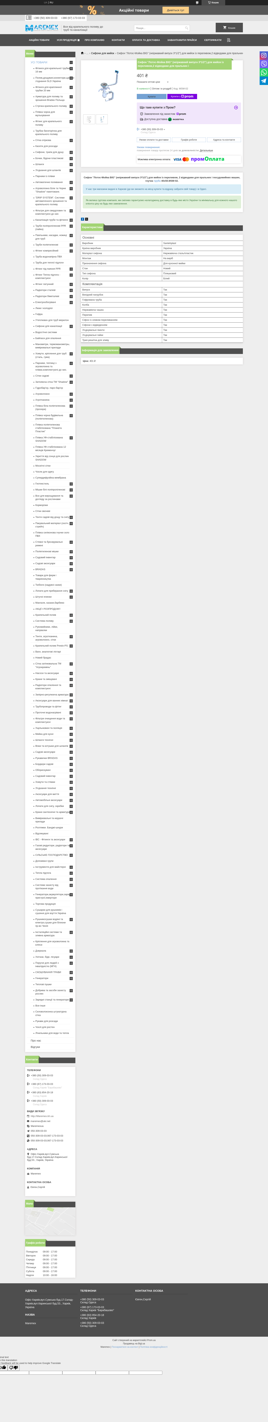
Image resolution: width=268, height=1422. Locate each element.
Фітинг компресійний (46, 250)
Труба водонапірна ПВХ (48, 256)
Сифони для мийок (102, 53)
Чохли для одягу (44, 471)
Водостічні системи (46, 332)
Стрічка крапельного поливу (51, 106)
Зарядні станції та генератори (52, 999)
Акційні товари (39, 40)
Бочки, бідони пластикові (49, 158)
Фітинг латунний (44, 284)
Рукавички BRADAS (46, 758)
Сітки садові (42, 375)
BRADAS (40, 569)
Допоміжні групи (44, 861)
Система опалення (46, 879)
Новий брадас (43, 657)
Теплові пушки (43, 984)
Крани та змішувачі (46, 679)
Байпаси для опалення (48, 338)
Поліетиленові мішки (47, 551)
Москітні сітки (42, 465)
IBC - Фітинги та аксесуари (50, 839)
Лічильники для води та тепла (52, 1033)
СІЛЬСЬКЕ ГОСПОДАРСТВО (51, 855)
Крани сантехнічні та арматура (52, 812)
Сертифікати (212, 40)
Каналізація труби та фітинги (51, 219)
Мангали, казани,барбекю (49, 602)
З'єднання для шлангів (48, 170)
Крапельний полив (45, 614)
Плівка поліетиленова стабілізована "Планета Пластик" (48, 428)
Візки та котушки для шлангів (51, 746)
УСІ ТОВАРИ (39, 62)
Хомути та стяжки (45, 782)
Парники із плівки (45, 176)
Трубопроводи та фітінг (48, 706)
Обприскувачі (42, 770)
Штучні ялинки (43, 596)
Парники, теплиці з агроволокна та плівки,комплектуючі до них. (51, 366)
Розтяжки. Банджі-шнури (49, 827)
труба (157, 180)
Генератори (41, 978)
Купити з (182, 96)
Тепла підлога (43, 872)
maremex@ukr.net (40, 1121)
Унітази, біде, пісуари (47, 956)
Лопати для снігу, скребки (49, 806)
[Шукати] (186, 28)
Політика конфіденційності (154, 1347)
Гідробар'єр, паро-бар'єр (49, 387)
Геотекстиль (42, 483)
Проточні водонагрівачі (48, 712)
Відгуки (35, 1046)
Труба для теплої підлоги (49, 262)
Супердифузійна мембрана (50, 477)
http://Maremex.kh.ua (42, 1116)
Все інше (40, 1005)
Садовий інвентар (45, 557)
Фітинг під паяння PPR (48, 268)
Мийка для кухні (44, 734)
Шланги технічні (44, 740)
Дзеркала (40, 950)
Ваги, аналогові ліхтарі (48, 651)
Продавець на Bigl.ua (134, 1343)
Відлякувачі (41, 833)
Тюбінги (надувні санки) (48, 584)
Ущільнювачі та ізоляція (48, 728)
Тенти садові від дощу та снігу (52, 517)
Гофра (39, 314)
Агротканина (42, 399)
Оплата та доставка (146, 40)
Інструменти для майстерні (50, 866)
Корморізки (41, 505)
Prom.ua (151, 1340)
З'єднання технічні (45, 788)
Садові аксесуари (45, 563)
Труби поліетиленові (46, 244)
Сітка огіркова (43, 140)
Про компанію (94, 40)
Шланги (39, 164)
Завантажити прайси (182, 40)
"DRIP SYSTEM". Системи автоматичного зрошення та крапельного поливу (51, 201)
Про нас (36, 1040)
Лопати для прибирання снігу (51, 590)
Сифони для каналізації (48, 326)
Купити (152, 96)
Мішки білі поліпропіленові (50, 489)
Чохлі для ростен (45, 1027)
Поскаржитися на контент (125, 1347)
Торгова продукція (45, 903)
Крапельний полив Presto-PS (51, 645)
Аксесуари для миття (47, 794)
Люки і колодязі (43, 308)
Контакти (118, 40)
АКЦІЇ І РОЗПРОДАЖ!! (47, 608)
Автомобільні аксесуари (48, 800)
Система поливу (44, 620)
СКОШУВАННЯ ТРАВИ (48, 972)
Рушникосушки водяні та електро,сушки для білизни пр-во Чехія (50, 922)
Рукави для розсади (46, 1021)
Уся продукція (66, 40)
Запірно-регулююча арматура (51, 694)
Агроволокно (42, 393)
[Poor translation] (14, 1368)
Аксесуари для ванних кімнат (51, 700)
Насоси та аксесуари (47, 673)
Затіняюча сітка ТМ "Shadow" (51, 381)
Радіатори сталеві (45, 290)
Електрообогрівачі (45, 302)
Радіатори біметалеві (47, 296)
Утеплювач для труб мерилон (52, 320)
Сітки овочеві (42, 511)
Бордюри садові (44, 764)
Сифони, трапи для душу (49, 152)
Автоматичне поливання (49, 182)
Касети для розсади (46, 146)
